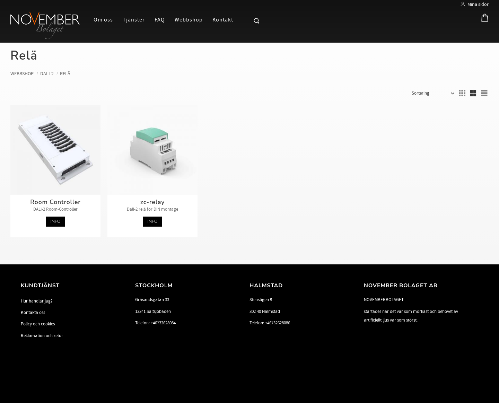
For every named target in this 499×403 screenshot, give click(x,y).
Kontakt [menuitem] (222, 19)
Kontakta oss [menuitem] (33, 312)
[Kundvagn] (483, 19)
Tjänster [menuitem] (134, 19)
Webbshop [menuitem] (189, 19)
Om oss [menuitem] (103, 19)
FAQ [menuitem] (160, 19)
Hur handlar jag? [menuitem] (37, 301)
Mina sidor (478, 4)
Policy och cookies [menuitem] (38, 324)
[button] (244, 19)
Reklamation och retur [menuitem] (42, 336)
